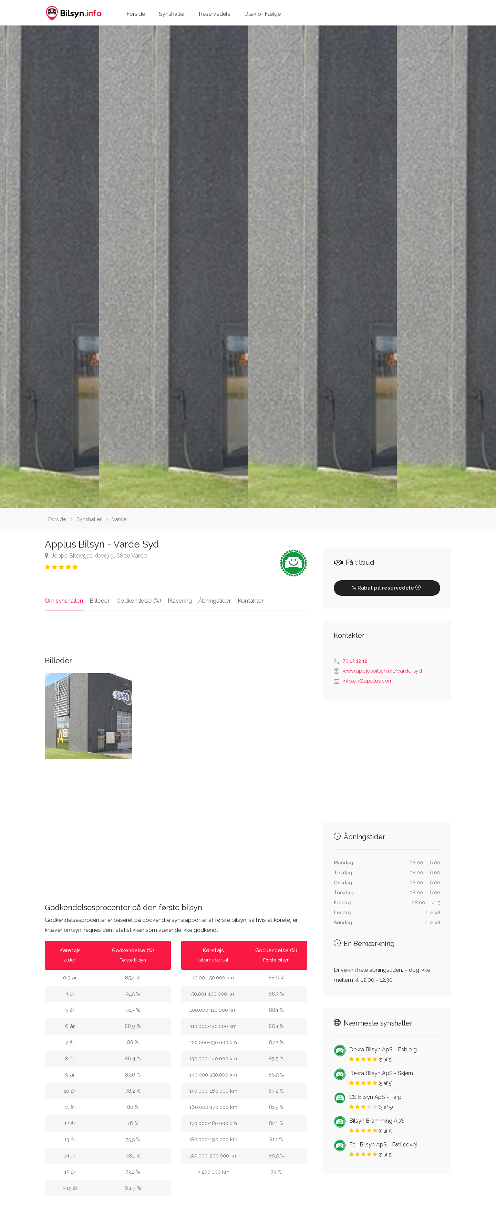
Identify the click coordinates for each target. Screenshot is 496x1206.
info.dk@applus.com (368, 681)
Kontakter (251, 600)
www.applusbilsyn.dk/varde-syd (382, 671)
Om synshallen (64, 600)
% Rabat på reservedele (387, 588)
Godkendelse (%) (138, 600)
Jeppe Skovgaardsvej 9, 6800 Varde (96, 555)
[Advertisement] (176, 826)
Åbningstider (214, 600)
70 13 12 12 (355, 661)
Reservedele (214, 14)
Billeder (100, 600)
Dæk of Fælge (262, 14)
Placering (180, 600)
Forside (135, 14)
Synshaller (172, 14)
